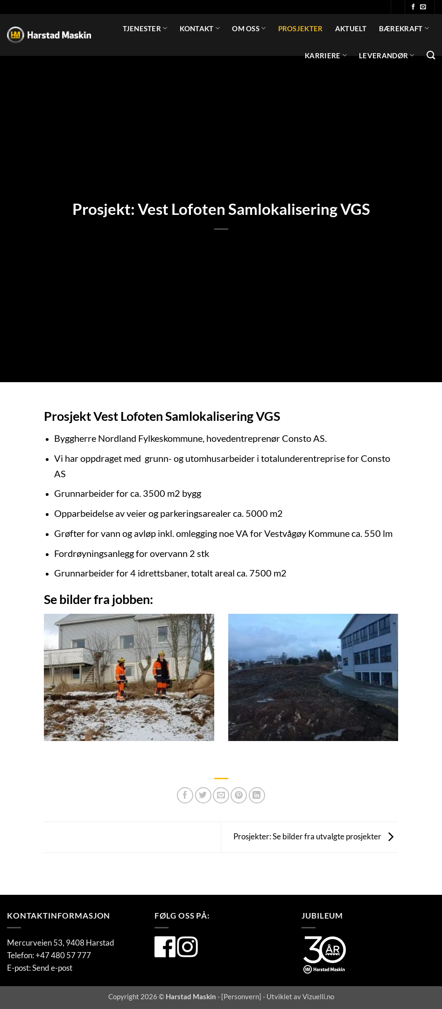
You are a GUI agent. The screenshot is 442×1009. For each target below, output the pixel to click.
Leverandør (386, 55)
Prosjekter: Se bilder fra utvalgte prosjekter (315, 836)
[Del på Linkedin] (257, 795)
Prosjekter (300, 28)
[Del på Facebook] (185, 795)
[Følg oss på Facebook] (413, 7)
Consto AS (303, 438)
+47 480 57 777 (63, 955)
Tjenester (145, 28)
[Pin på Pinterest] (239, 795)
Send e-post (52, 968)
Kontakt (200, 28)
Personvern (241, 996)
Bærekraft (404, 28)
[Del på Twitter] (203, 795)
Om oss (249, 28)
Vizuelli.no (318, 996)
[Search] (431, 55)
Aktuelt (351, 28)
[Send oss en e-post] (423, 7)
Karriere (326, 55)
